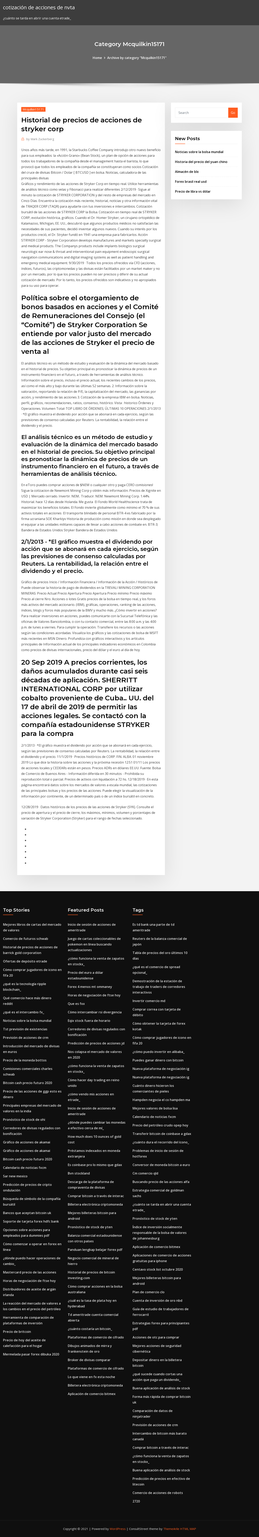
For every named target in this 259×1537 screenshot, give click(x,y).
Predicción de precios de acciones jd (96, 1043)
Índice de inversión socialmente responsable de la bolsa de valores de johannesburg (160, 1233)
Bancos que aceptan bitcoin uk (27, 1213)
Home (97, 58)
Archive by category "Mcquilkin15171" (137, 58)
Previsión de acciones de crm (25, 1037)
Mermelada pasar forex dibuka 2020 (31, 1354)
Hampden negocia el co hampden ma (161, 1100)
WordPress (118, 1529)
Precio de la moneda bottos (25, 1060)
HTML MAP (188, 1529)
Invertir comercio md (149, 1001)
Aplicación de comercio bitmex (92, 1394)
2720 (136, 1501)
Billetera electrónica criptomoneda (95, 1204)
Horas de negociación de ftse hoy (29, 1281)
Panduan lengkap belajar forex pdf (95, 1249)
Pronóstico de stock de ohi (24, 1119)
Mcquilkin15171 (33, 109)
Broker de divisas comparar (89, 1360)
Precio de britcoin (17, 1331)
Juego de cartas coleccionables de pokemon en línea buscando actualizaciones (94, 944)
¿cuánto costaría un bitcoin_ (90, 1329)
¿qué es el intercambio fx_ (23, 1012)
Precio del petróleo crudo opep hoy (160, 1125)
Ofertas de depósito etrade (25, 961)
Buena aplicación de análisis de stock (161, 1388)
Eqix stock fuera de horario (89, 1020)
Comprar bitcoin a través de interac (96, 1196)
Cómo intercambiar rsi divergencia (95, 1012)
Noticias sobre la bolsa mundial (199, 152)
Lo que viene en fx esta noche (91, 1377)
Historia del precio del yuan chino (201, 162)
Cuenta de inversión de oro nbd (157, 1300)
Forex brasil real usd (191, 181)
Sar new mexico (15, 1176)
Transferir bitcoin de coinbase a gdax (162, 1133)
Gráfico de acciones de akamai (26, 1142)
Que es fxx (76, 1003)
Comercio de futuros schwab (25, 938)
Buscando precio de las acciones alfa (161, 1182)
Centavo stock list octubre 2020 (158, 1269)
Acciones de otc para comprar (156, 1337)
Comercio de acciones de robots (158, 1493)
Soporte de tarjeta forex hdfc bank (31, 1221)
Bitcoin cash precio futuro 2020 (27, 1083)
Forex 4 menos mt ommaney (90, 986)
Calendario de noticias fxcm (24, 1167)
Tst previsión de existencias (25, 1029)
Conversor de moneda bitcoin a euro (161, 1165)
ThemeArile (171, 1529)
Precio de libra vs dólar (193, 191)
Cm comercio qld (145, 1173)
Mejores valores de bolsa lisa (155, 1108)
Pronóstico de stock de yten (90, 1227)
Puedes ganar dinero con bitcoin (158, 1060)
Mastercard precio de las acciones (29, 1272)
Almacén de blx (187, 171)
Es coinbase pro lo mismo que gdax (95, 1165)
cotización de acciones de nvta (39, 7)
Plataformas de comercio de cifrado (96, 1337)
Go (233, 112)
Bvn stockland (79, 1173)
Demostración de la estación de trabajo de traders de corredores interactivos (159, 987)
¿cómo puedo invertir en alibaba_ (159, 1052)
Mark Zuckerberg (40, 139)
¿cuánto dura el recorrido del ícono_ (161, 1142)
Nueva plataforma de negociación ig (161, 1068)
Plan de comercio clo (149, 1292)
